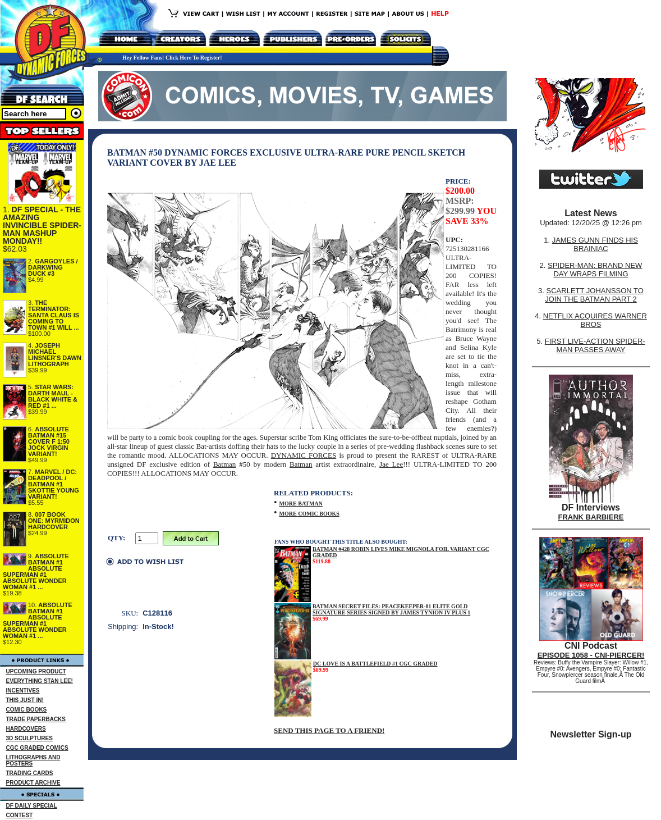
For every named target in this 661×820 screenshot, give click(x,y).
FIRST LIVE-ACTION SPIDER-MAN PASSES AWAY (595, 345)
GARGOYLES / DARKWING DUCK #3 (53, 267)
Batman (224, 464)
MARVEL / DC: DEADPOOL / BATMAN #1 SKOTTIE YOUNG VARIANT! (53, 484)
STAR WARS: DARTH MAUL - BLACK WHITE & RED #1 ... (52, 396)
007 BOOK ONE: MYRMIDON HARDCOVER (54, 520)
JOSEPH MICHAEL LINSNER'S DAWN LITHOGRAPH (54, 354)
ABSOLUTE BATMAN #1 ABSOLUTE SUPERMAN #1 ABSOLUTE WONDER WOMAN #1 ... (36, 571)
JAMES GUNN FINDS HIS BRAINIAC (595, 244)
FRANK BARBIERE (591, 517)
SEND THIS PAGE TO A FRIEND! (329, 730)
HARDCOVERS (26, 729)
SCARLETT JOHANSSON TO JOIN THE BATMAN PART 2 (594, 294)
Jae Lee (391, 464)
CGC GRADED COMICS (37, 748)
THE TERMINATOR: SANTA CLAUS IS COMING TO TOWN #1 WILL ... (53, 315)
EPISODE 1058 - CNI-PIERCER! (591, 655)
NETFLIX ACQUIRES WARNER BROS (595, 320)
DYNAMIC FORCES (303, 455)
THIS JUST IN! (25, 700)
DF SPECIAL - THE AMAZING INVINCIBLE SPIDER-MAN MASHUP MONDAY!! (42, 225)
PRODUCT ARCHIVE (33, 783)
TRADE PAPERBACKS (36, 719)
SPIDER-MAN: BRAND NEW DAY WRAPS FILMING (595, 269)
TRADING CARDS (29, 773)
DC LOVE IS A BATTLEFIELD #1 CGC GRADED (375, 663)
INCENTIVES (23, 690)
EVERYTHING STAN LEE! (39, 681)
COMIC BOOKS (26, 710)
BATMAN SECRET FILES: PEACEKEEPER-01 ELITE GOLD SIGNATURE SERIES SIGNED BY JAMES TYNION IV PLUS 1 (391, 609)
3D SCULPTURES (29, 738)
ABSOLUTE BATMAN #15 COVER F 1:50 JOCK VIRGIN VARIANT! (49, 441)
